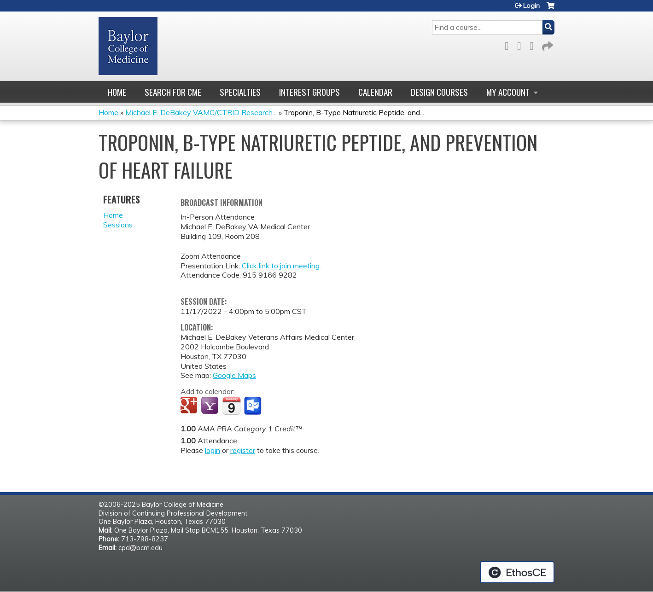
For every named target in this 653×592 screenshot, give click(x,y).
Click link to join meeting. (281, 265)
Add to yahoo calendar (210, 406)
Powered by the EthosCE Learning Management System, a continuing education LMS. (517, 572)
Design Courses (439, 92)
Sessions (118, 224)
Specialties (240, 92)
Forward (546, 44)
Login (531, 5)
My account (508, 92)
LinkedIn (534, 44)
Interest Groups (309, 92)
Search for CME (173, 92)
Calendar (375, 92)
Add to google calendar (190, 406)
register (242, 450)
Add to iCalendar (231, 405)
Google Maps (234, 375)
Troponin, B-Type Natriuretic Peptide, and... (354, 112)
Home (117, 92)
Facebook (509, 44)
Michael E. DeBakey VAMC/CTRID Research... (201, 112)
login (212, 450)
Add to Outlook (253, 406)
